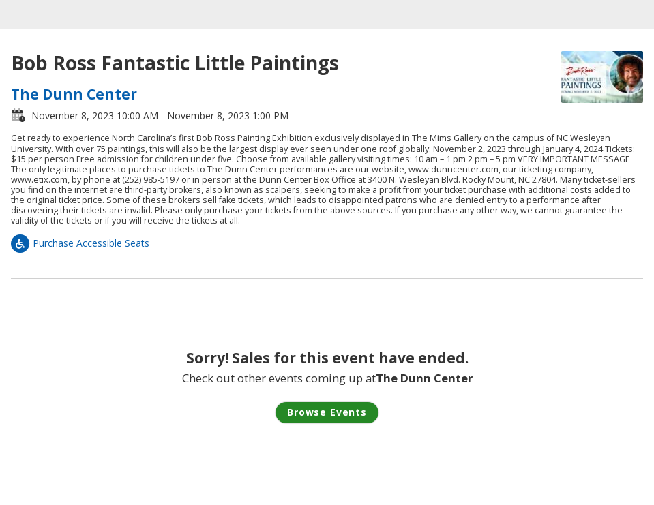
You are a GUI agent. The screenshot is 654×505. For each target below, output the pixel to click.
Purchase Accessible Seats (80, 242)
